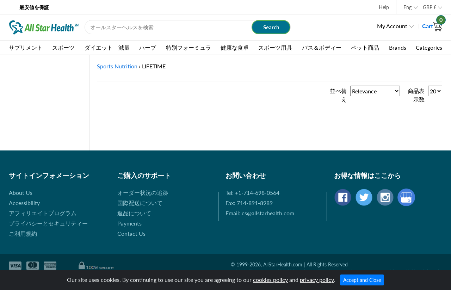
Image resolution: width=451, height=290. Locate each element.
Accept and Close (362, 280)
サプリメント (26, 47)
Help (384, 7)
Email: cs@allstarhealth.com (260, 213)
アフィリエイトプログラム (42, 213)
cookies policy (270, 279)
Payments (129, 223)
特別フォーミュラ (188, 47)
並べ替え (338, 95)
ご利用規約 (23, 233)
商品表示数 (416, 95)
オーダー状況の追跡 (142, 192)
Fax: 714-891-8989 (249, 202)
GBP (430, 7)
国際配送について (139, 202)
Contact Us (131, 233)
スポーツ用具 (275, 47)
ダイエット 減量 (107, 47)
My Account (392, 26)
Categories (429, 47)
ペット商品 (365, 47)
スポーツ (63, 47)
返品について (134, 213)
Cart (432, 26)
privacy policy (317, 279)
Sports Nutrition (117, 66)
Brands (397, 47)
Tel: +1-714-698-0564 (252, 192)
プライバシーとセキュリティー (48, 223)
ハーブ (147, 47)
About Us (20, 192)
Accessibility (24, 202)
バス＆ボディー (321, 47)
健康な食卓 (235, 47)
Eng (407, 7)
